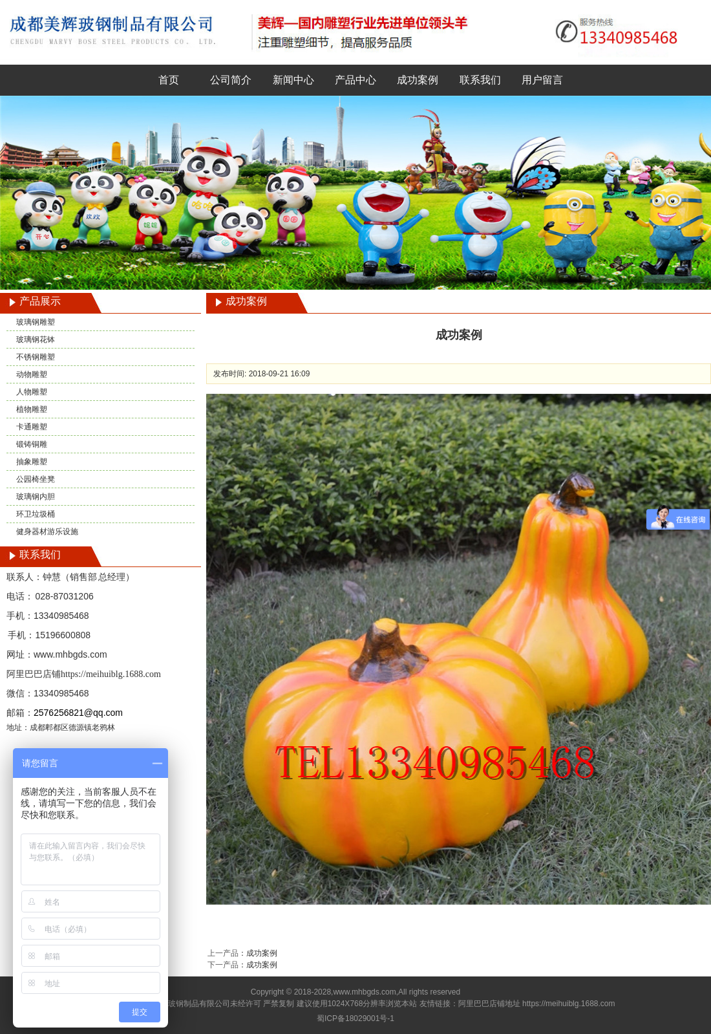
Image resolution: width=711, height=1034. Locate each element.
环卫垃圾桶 (35, 514)
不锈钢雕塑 (35, 356)
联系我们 (480, 79)
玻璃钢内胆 (35, 496)
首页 (168, 79)
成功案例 (417, 79)
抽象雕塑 (31, 461)
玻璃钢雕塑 (35, 322)
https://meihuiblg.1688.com (111, 674)
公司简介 (230, 79)
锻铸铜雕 (31, 444)
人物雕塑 (31, 391)
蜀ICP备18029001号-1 (355, 1018)
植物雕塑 (31, 409)
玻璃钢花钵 (35, 339)
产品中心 (355, 79)
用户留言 (542, 79)
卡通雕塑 (31, 426)
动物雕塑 (31, 374)
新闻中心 (293, 79)
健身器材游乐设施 (47, 531)
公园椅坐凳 (35, 479)
